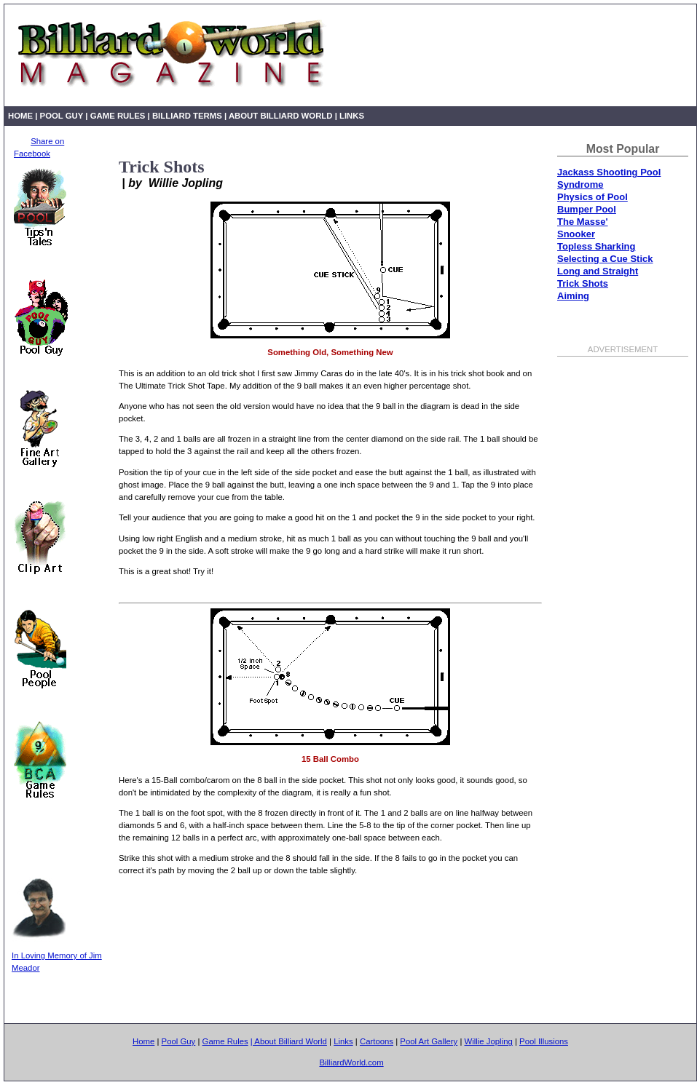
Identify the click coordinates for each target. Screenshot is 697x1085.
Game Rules (118, 115)
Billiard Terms (188, 115)
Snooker (576, 233)
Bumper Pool (586, 209)
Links (351, 115)
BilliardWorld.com (351, 1062)
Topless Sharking (596, 246)
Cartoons (376, 1041)
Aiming (573, 295)
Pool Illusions (543, 1041)
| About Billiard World (278, 115)
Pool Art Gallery (428, 1041)
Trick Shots (582, 283)
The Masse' (582, 221)
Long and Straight (597, 271)
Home (20, 115)
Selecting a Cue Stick (605, 258)
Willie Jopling (489, 1041)
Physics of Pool (592, 196)
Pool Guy (62, 115)
